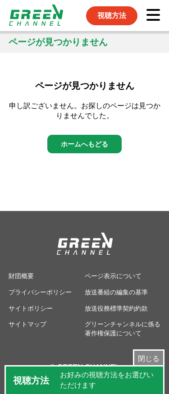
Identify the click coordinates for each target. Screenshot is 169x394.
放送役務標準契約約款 (116, 308)
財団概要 (21, 275)
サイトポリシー (31, 308)
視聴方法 (111, 15)
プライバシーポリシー (40, 292)
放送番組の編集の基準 (116, 292)
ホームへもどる (84, 144)
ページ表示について (113, 275)
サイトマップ (27, 324)
